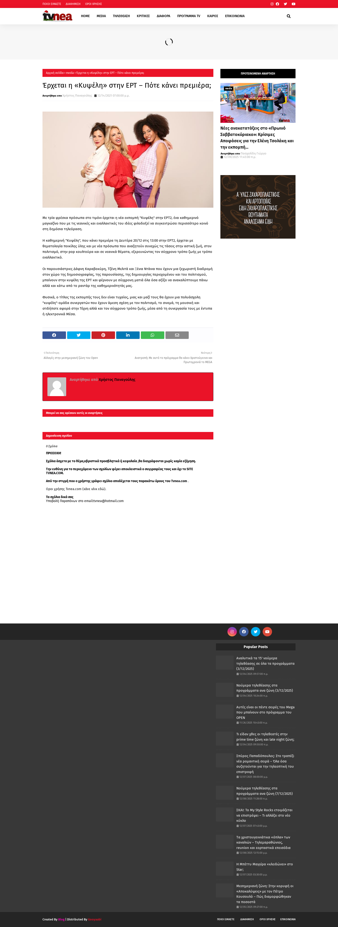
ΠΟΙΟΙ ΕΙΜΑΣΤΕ (51, 4)
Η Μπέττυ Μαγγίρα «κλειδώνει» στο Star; (264, 867)
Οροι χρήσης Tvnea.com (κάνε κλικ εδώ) (75, 489)
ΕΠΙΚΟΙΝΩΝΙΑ (288, 919)
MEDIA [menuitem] (101, 16)
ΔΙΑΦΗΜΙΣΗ (73, 4)
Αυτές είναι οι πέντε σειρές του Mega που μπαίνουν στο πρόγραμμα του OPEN (265, 712)
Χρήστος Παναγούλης (77, 95)
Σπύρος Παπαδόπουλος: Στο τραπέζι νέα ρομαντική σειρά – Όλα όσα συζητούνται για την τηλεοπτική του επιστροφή (265, 764)
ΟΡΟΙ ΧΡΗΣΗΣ (93, 4)
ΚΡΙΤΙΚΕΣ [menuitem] (143, 16)
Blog (61, 919)
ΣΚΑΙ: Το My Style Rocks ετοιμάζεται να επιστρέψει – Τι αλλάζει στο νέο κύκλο (264, 815)
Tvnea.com (179, 481)
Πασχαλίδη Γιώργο (253, 153)
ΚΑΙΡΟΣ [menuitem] (212, 16)
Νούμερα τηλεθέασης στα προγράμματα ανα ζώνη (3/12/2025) (264, 688)
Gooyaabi (94, 919)
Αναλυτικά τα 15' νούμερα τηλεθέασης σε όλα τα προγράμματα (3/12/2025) (265, 663)
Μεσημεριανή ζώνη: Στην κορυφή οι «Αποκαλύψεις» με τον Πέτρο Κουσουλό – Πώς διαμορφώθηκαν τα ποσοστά (264, 894)
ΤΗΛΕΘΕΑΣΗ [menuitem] (121, 16)
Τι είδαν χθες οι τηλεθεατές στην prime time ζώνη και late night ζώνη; (265, 737)
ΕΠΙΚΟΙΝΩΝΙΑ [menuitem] (235, 16)
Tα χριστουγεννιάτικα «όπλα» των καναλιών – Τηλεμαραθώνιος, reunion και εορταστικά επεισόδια (263, 842)
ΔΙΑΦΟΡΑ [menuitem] (163, 16)
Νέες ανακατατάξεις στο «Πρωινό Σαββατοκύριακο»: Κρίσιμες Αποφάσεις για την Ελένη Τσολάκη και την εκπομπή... (257, 138)
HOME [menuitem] (85, 16)
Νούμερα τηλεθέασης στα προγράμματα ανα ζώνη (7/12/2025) (264, 791)
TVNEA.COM (54, 473)
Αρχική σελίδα (55, 73)
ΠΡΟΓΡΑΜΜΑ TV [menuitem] (188, 16)
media (70, 73)
